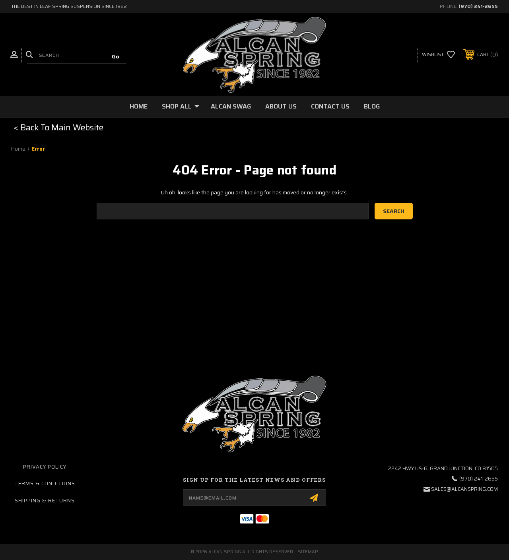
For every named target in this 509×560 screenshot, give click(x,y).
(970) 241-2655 (478, 6)
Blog (372, 106)
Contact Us (330, 106)
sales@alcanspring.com (464, 489)
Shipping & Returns (45, 500)
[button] (58, 127)
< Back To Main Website (58, 127)
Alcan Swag (231, 106)
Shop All (180, 106)
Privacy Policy (44, 467)
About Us (281, 106)
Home (139, 106)
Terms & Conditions (44, 483)
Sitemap (308, 551)
